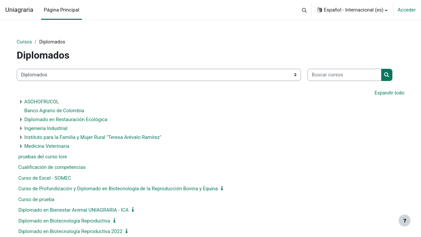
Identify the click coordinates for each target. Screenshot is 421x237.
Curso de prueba (43, 220)
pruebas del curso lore (49, 177)
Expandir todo (382, 113)
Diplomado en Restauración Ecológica (72, 140)
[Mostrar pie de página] (404, 220)
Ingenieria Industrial (52, 149)
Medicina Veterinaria (53, 167)
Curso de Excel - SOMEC (51, 198)
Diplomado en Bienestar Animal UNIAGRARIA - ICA (80, 231)
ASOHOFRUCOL (48, 122)
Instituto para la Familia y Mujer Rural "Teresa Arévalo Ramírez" (99, 158)
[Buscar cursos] (60, 95)
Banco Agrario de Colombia (61, 131)
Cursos (31, 42)
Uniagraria (19, 9)
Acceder (407, 10)
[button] (304, 10)
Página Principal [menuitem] (61, 10)
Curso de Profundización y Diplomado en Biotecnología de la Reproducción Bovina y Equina (124, 209)
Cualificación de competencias (58, 188)
